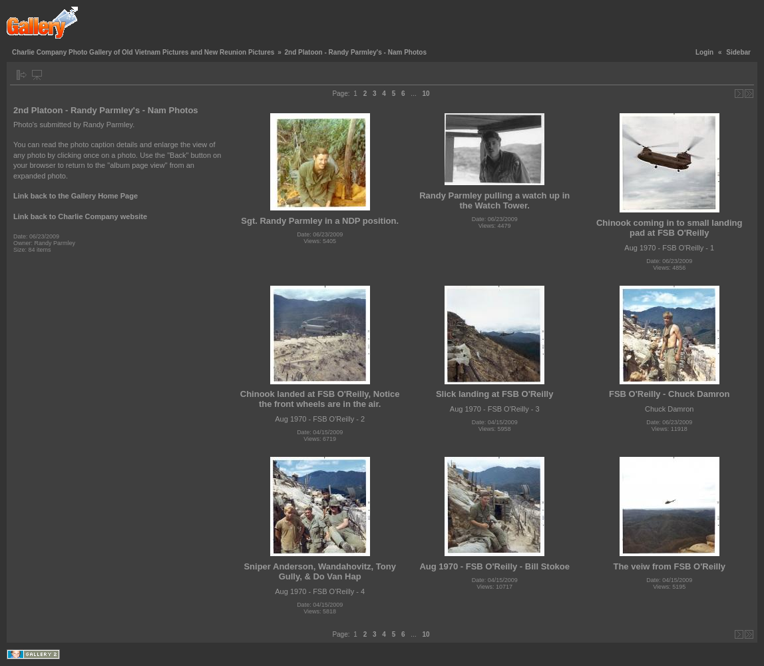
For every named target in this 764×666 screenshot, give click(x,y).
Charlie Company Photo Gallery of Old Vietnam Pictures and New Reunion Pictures (143, 52)
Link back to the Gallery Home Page (75, 196)
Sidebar (738, 52)
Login (704, 52)
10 (425, 93)
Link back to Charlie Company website (80, 216)
